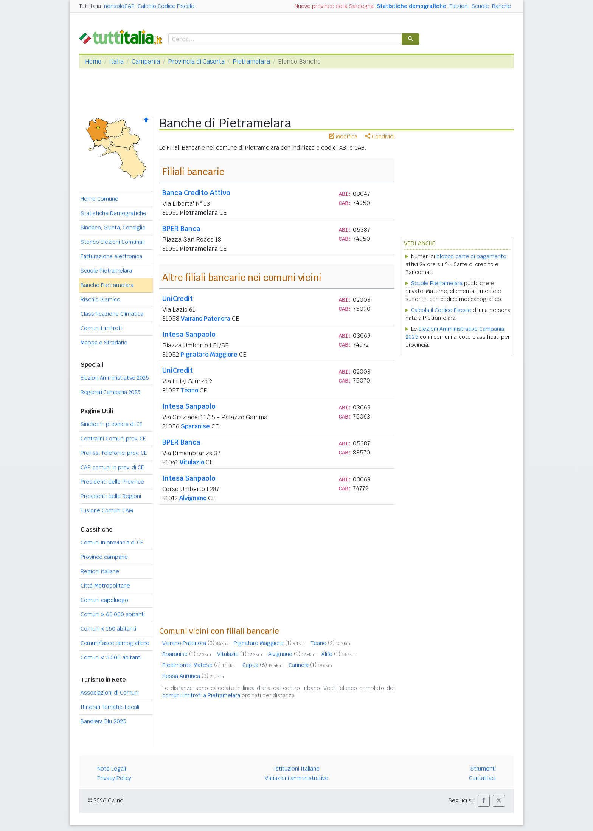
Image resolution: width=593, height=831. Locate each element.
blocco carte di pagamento (471, 256)
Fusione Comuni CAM (107, 510)
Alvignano (192, 498)
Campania (146, 61)
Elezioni (459, 6)
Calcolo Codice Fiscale (166, 6)
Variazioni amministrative (296, 778)
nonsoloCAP (119, 6)
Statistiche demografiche (411, 6)
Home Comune (99, 198)
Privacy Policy (114, 778)
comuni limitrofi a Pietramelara (201, 695)
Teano (189, 390)
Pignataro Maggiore (209, 354)
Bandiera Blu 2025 (103, 721)
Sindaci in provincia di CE (112, 424)
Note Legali (111, 768)
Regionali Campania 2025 (110, 392)
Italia (116, 61)
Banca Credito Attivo (196, 192)
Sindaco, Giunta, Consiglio (113, 227)
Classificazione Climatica (112, 313)
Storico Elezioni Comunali (112, 242)
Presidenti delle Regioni (111, 496)
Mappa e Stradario (104, 342)
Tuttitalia (90, 6)
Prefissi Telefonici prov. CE (114, 453)
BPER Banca (181, 228)
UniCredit (177, 298)
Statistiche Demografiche (113, 213)
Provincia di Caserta (196, 61)
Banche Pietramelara (107, 285)
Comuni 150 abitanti (108, 628)
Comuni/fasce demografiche (115, 643)
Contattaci (482, 778)
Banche (501, 6)
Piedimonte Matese (199, 665)
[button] (484, 801)
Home (93, 61)
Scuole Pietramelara (106, 270)
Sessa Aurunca (193, 676)
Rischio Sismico (100, 299)
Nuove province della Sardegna (334, 6)
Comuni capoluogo (104, 600)
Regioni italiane (100, 571)
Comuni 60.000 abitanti (113, 614)
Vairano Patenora (205, 318)
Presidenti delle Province (112, 481)
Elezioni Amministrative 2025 (115, 377)
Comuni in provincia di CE (112, 542)
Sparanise (195, 426)
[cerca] (284, 39)
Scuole (480, 6)
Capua (262, 665)
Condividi (379, 136)
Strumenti (483, 768)
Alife (338, 654)
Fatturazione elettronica (111, 256)
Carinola (310, 665)
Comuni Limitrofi (101, 328)
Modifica (343, 136)
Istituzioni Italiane (297, 768)
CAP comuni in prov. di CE (112, 467)
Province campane (104, 556)
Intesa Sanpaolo (189, 334)
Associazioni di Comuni (110, 692)
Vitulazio (192, 462)
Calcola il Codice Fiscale (441, 310)
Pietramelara (251, 61)
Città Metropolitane (105, 585)
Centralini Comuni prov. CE (113, 438)
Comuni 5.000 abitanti (111, 657)
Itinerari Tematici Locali (110, 707)
